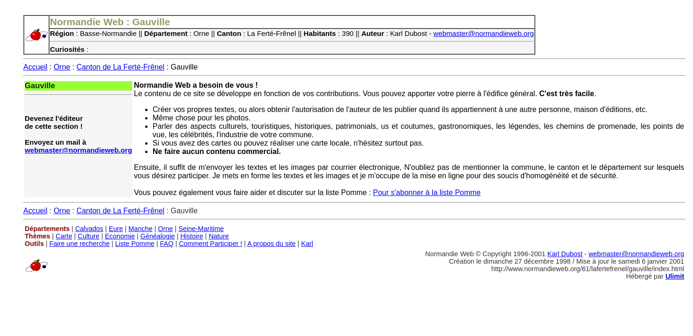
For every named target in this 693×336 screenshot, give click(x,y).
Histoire (191, 236)
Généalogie (157, 236)
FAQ (167, 243)
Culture (88, 236)
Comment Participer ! (210, 243)
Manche (140, 228)
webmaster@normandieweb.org (484, 33)
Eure (116, 228)
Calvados (89, 228)
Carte (64, 236)
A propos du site (271, 243)
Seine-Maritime (201, 228)
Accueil (35, 67)
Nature (219, 236)
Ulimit (674, 276)
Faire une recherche (79, 243)
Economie (120, 236)
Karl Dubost (564, 254)
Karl (307, 243)
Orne (62, 67)
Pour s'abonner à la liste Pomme (427, 192)
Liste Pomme (134, 243)
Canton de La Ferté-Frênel (121, 67)
